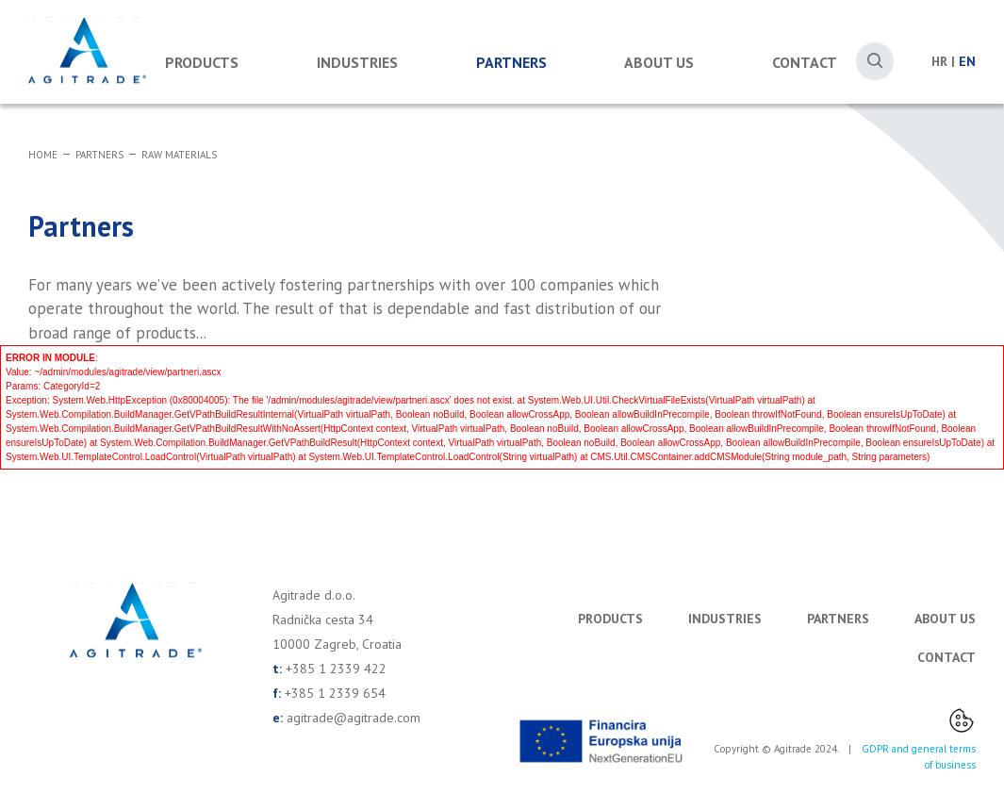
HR (939, 61)
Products (202, 62)
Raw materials (179, 154)
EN (967, 61)
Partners (511, 62)
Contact (804, 62)
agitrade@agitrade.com (353, 717)
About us (659, 62)
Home (43, 154)
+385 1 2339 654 (335, 693)
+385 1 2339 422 (336, 668)
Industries (357, 62)
